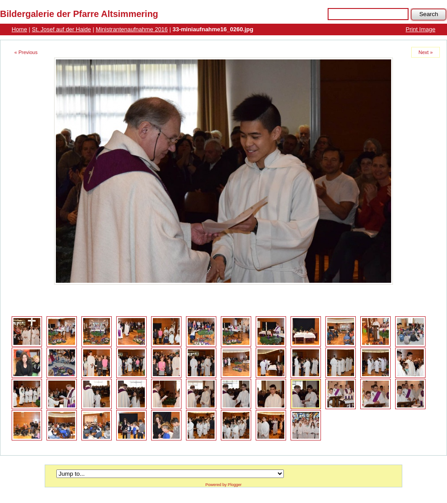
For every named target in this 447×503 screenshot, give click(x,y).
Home (19, 29)
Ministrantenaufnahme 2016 (132, 29)
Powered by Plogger (223, 484)
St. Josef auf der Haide (61, 29)
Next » (425, 52)
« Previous (26, 52)
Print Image (420, 29)
